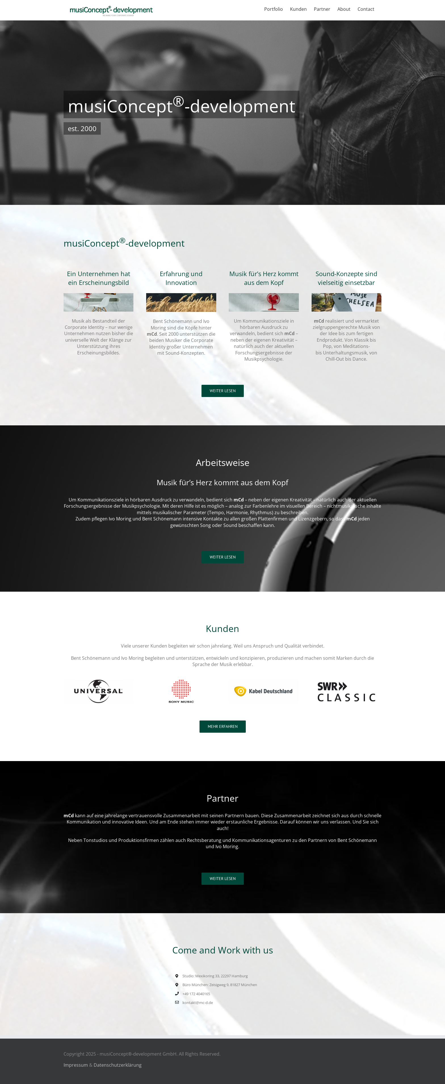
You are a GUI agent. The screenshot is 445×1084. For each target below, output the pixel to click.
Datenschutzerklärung (118, 1065)
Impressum (76, 1065)
